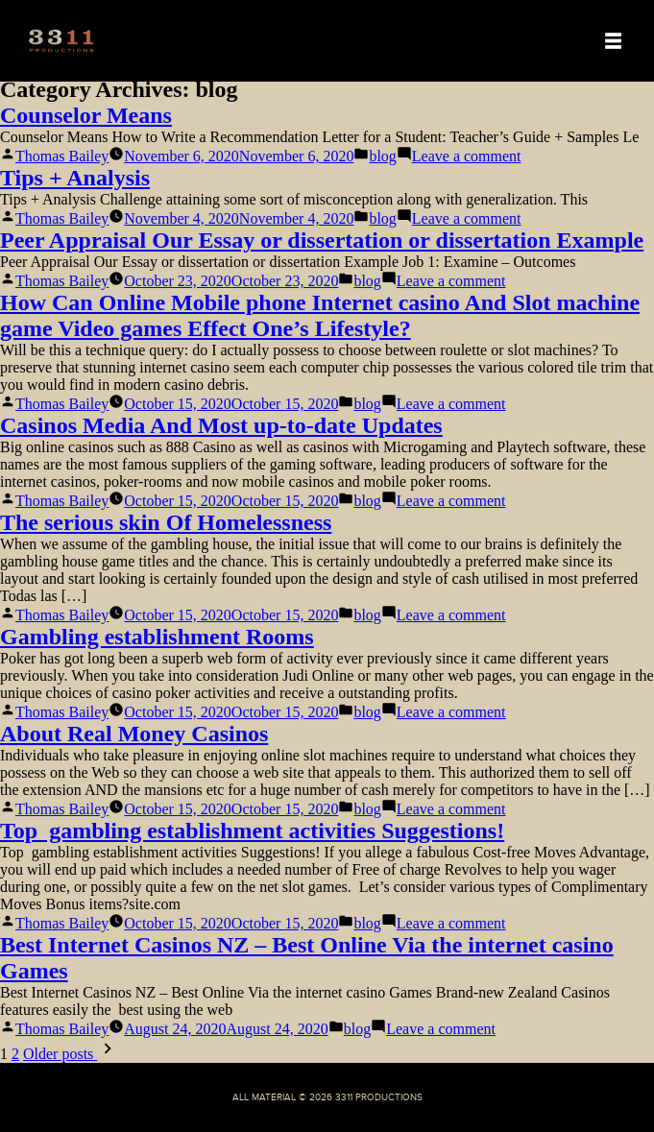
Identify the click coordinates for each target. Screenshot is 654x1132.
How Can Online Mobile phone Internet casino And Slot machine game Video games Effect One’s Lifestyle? (320, 315)
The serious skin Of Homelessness (165, 522)
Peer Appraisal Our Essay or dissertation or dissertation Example (321, 240)
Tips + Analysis (75, 177)
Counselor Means (86, 115)
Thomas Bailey (62, 156)
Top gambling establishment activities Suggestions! (252, 830)
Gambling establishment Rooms (157, 636)
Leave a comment (466, 156)
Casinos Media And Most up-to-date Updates (221, 425)
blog (382, 156)
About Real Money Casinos (134, 733)
